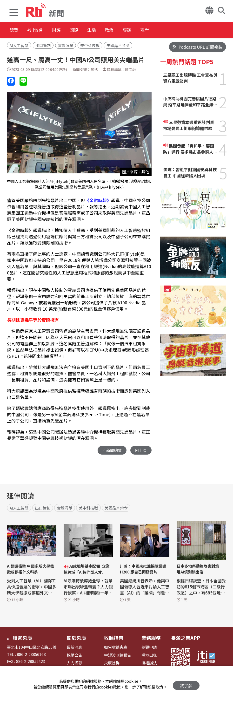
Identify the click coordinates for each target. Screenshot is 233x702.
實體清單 (65, 45)
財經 (65, 30)
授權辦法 (149, 663)
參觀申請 (149, 647)
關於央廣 (76, 637)
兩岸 (174, 30)
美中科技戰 (90, 45)
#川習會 (40, 30)
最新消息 (74, 647)
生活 (109, 30)
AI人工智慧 (19, 45)
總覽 (14, 30)
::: (9, 638)
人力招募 (74, 663)
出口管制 (43, 45)
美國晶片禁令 (118, 45)
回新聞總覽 (110, 450)
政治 (130, 30)
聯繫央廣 (22, 637)
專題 (152, 30)
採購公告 (74, 655)
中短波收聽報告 (117, 655)
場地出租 (149, 655)
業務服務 (151, 637)
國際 (87, 30)
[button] (14, 13)
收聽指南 (113, 637)
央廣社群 (112, 663)
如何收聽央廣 (115, 647)
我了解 (186, 684)
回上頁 (140, 450)
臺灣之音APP (185, 637)
